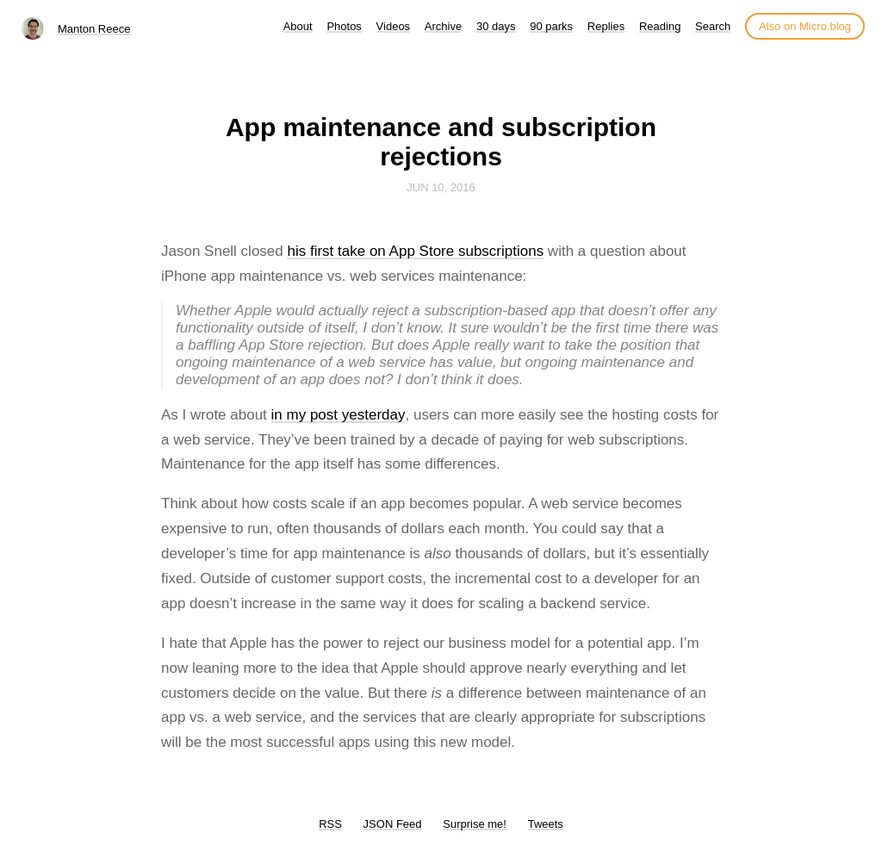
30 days (496, 26)
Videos (393, 26)
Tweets (545, 824)
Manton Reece (94, 28)
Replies (605, 26)
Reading (659, 26)
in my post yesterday (338, 415)
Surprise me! (474, 824)
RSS (330, 824)
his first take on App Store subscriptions (415, 251)
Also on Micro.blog (805, 26)
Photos (343, 26)
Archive (443, 26)
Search (712, 26)
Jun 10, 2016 (441, 187)
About (298, 26)
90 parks (551, 26)
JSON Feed (392, 824)
